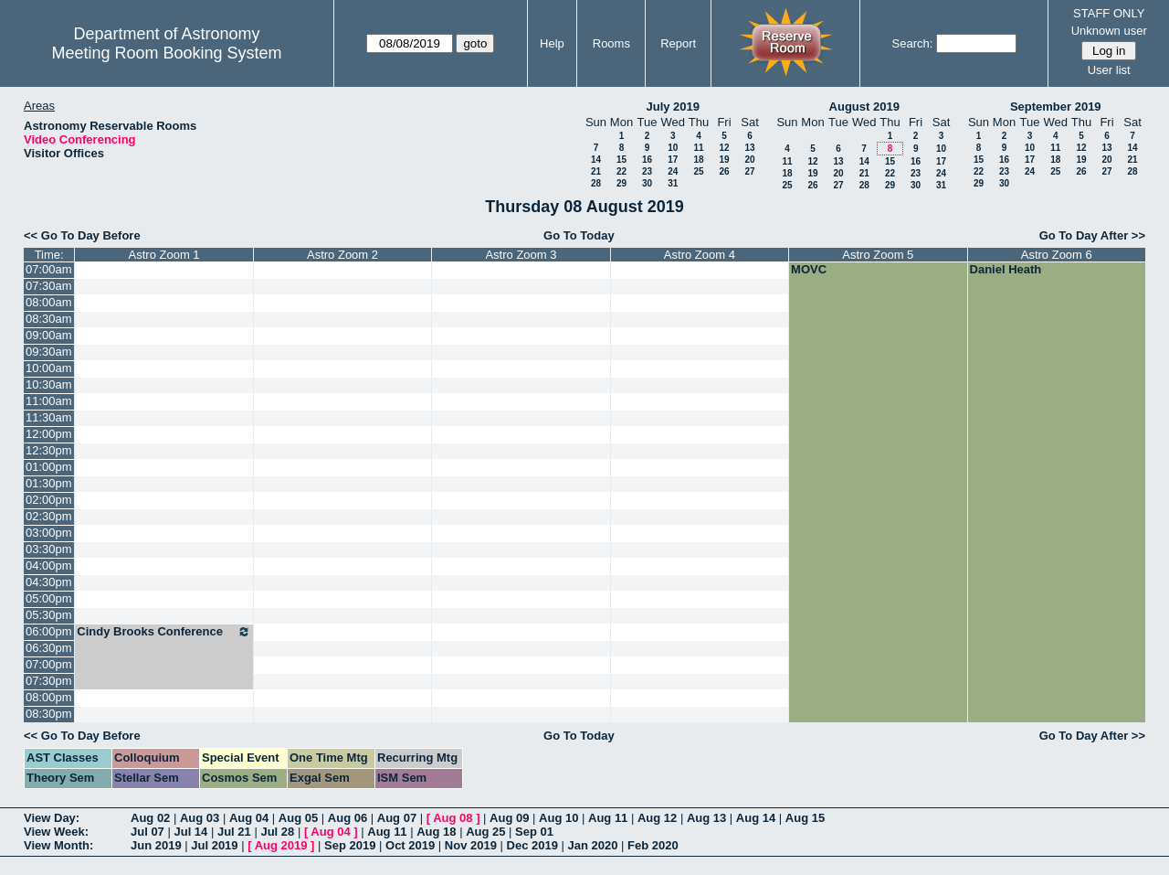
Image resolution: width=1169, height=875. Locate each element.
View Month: (58, 845)
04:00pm (49, 565)
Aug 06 (347, 818)
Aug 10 (558, 818)
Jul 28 (277, 831)
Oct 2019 (410, 845)
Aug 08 (452, 818)
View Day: (51, 818)
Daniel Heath (1006, 269)
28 (596, 183)
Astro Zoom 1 (164, 254)
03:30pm (49, 549)
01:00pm (49, 467)
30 (647, 183)
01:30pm (49, 483)
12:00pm (49, 434)
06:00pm (49, 631)
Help (552, 43)
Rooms (611, 43)
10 (673, 148)
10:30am (49, 384)
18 (698, 160)
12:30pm (49, 450)
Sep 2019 (349, 845)
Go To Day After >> (1092, 235)
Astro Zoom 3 (520, 254)
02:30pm (49, 516)
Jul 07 (147, 831)
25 (698, 171)
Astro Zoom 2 (342, 254)
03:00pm (49, 532)
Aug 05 (298, 818)
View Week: (56, 831)
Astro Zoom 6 (1056, 254)
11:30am (49, 417)
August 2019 (864, 106)
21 (596, 171)
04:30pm (49, 582)
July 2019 (673, 106)
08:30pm (49, 713)
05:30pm (49, 615)
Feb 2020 (653, 845)
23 (647, 171)
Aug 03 (199, 818)
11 (698, 148)
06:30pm (49, 648)
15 (621, 160)
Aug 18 (436, 831)
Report (678, 43)
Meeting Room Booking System (166, 53)
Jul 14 (190, 831)
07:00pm (49, 664)
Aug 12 (657, 818)
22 (621, 171)
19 (724, 160)
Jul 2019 (214, 845)
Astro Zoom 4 (699, 254)
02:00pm (49, 500)
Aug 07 (396, 818)
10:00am (49, 368)
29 (621, 183)
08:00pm (49, 697)
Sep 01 (534, 831)
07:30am (49, 286)
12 (724, 148)
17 (673, 160)
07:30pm (49, 681)
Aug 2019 (281, 845)
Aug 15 (805, 818)
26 (724, 171)
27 (749, 171)
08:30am (49, 318)
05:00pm (49, 598)
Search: (912, 43)
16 (647, 160)
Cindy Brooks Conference (163, 631)
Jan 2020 (593, 845)
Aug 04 (249, 818)
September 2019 (1055, 106)
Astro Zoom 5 (877, 254)
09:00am (49, 335)
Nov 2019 (471, 845)
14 (596, 160)
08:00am (49, 302)
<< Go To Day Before (82, 235)
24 (673, 171)
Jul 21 (234, 831)
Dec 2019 (532, 845)
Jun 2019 (156, 845)
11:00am (49, 401)
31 (673, 183)
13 (749, 148)
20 (749, 160)
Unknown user (1109, 30)
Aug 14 (755, 818)
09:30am (49, 351)
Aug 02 (150, 818)
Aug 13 (706, 818)
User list (1109, 70)
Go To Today (579, 235)
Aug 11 (607, 818)
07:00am (49, 269)
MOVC (809, 269)
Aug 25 (485, 831)
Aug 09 (509, 818)
